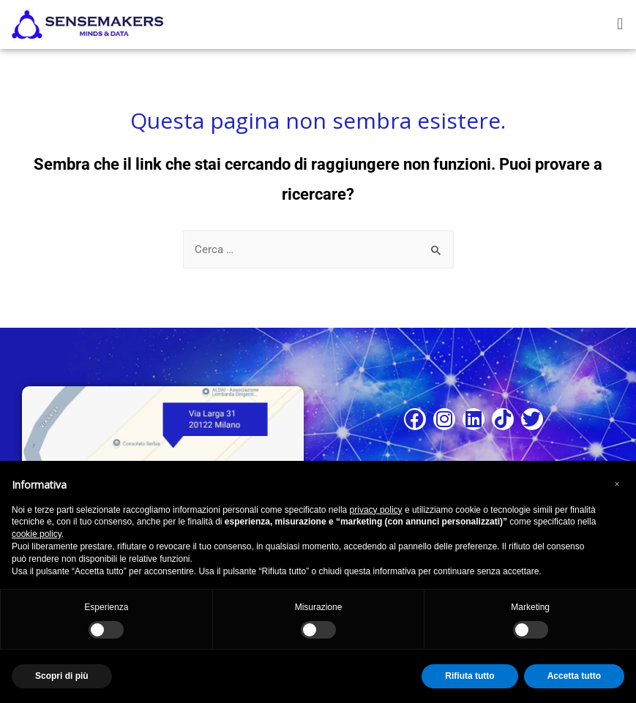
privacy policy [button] (376, 510)
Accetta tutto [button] (574, 676)
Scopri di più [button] (62, 676)
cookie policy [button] (36, 534)
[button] (620, 24)
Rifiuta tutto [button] (469, 676)
